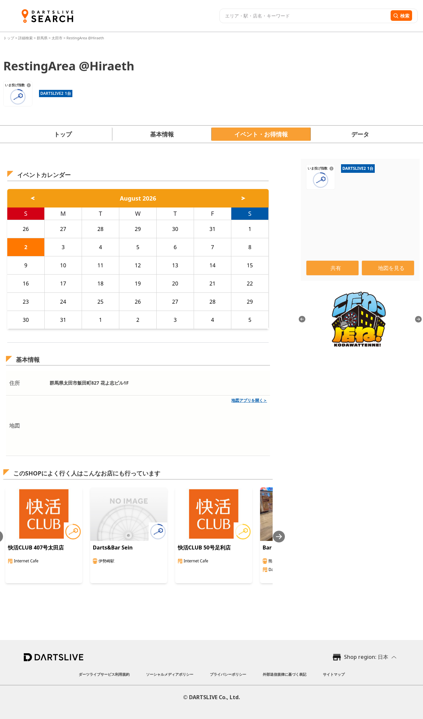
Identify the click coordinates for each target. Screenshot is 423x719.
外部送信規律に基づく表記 (284, 674)
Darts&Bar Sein (113, 547)
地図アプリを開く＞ (249, 400)
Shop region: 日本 (366, 657)
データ (360, 134)
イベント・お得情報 (261, 134)
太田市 (57, 37)
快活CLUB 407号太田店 (36, 547)
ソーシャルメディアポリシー (169, 674)
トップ (9, 37)
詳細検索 (26, 37)
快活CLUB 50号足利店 (204, 547)
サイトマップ (334, 674)
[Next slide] (279, 536)
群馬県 (42, 37)
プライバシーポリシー (228, 674)
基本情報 (162, 134)
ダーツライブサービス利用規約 (104, 674)
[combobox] (304, 15)
